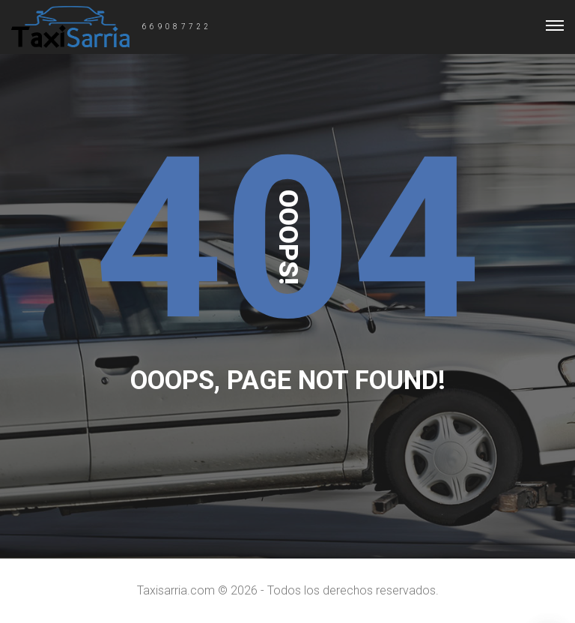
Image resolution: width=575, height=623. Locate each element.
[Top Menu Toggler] (555, 25)
